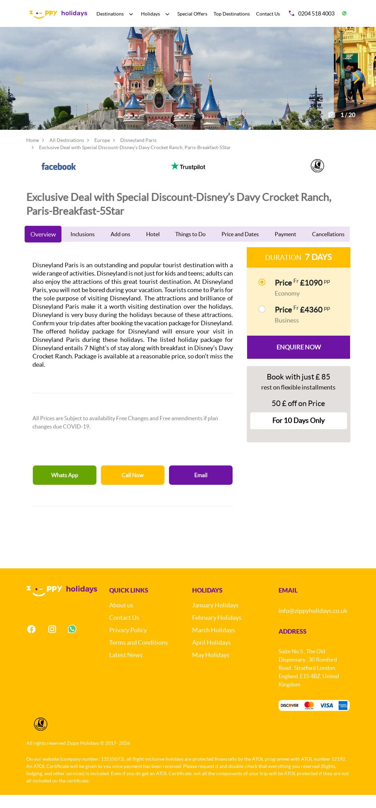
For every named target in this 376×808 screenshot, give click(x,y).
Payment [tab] (285, 247)
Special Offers (192, 14)
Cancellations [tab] (328, 247)
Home (32, 153)
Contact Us (268, 14)
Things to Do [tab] (190, 247)
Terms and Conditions (138, 656)
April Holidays (211, 656)
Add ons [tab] (120, 247)
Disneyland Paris (138, 153)
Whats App (64, 488)
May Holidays (210, 668)
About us (121, 618)
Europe (102, 153)
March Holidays (213, 643)
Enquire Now (298, 360)
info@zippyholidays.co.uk (313, 624)
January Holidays (215, 618)
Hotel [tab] (153, 247)
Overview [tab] (43, 247)
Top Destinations (232, 14)
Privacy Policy (128, 643)
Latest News (126, 668)
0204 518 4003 (312, 13)
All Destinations (66, 153)
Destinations (110, 14)
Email (200, 488)
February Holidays (217, 631)
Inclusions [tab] (82, 247)
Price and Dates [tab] (240, 247)
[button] (356, 85)
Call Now (132, 488)
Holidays (150, 14)
